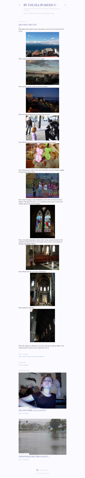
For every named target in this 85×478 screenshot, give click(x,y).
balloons (29, 356)
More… (52, 13)
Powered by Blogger (42, 470)
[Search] (65, 4)
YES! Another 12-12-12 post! (32, 410)
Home (26, 13)
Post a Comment (23, 365)
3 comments (26, 413)
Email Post (25, 354)
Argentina (24, 356)
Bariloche (34, 356)
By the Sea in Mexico (40, 5)
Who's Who (32, 13)
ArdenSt (47, 473)
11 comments (26, 459)
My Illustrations (43, 13)
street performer (41, 356)
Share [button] (20, 354)
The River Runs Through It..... (34, 456)
